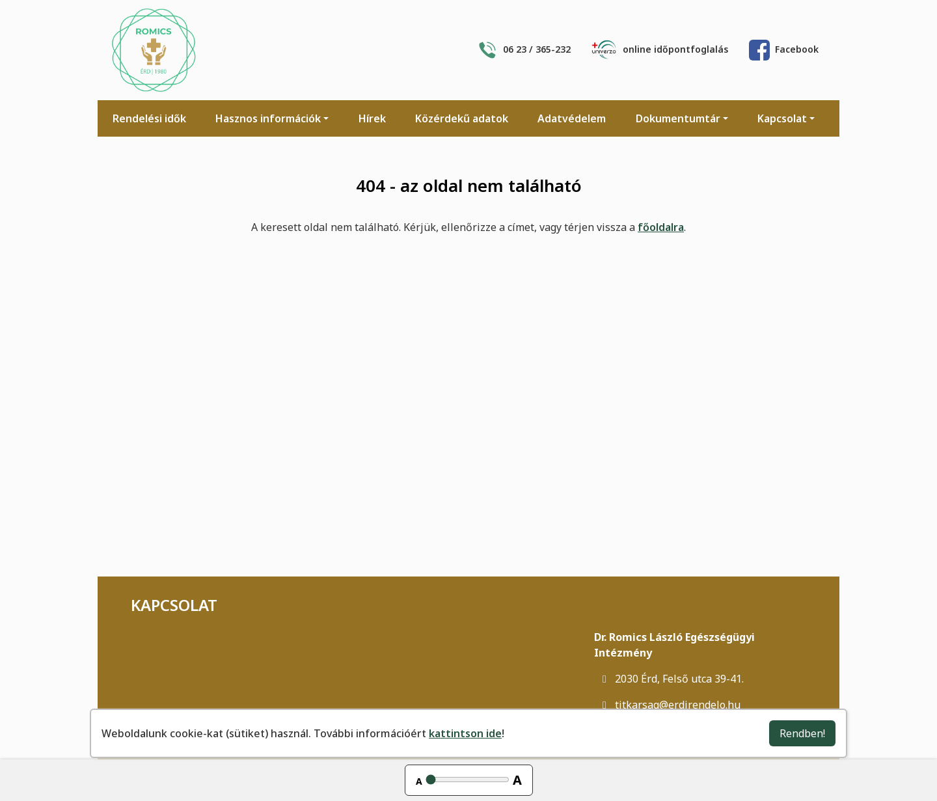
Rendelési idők (149, 118)
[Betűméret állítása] (467, 779)
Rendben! (802, 733)
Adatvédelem (571, 118)
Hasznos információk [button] (268, 118)
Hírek (372, 118)
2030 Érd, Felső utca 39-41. (669, 679)
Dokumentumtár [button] (678, 118)
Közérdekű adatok (461, 118)
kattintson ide (465, 733)
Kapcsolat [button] (782, 118)
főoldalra (661, 227)
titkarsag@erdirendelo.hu (667, 705)
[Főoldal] (153, 50)
